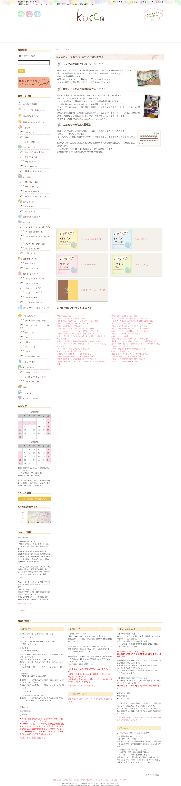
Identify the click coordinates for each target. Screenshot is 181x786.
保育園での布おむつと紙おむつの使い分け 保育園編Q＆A (133, 337)
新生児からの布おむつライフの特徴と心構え (74, 349)
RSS (121, 775)
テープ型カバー (66, 45)
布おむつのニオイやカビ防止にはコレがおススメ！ (76, 354)
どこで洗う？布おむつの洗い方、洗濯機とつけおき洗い (132, 317)
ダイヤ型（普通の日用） (32, 227)
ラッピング (25, 388)
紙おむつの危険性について (121, 347)
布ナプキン (25, 217)
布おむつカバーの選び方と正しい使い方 (72, 314)
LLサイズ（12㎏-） (30, 186)
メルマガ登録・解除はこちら (34, 494)
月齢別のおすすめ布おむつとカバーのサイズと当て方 (77, 317)
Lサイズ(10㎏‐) (141, 260)
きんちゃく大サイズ (30, 278)
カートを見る (157, 2)
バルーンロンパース (30, 377)
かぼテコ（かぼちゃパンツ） (33, 372)
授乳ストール (27, 337)
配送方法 (76, 775)
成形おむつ (27, 127)
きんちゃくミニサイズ (31, 288)
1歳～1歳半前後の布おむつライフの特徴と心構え (76, 352)
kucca (22, 606)
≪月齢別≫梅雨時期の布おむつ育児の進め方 (128, 354)
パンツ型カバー (26, 171)
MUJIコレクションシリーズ (54, 35)
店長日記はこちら (24, 599)
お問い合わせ (57, 775)
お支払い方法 (67, 775)
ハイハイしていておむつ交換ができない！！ (74, 344)
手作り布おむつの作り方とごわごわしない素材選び (76, 324)
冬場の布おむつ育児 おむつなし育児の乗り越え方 (130, 334)
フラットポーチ (28, 292)
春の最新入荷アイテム (29, 110)
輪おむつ (26, 132)
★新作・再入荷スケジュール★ (150, 28)
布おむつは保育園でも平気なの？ (70, 322)
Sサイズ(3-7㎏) (141, 235)
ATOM (126, 775)
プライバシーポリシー (103, 775)
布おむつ (24, 123)
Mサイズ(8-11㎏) (88, 260)
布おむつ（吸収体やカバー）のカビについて (74, 319)
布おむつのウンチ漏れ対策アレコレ (70, 347)
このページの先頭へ (153, 770)
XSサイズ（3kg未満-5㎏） (92, 235)
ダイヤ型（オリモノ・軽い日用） (35, 222)
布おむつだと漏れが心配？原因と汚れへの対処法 (130, 324)
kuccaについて (29, 27)
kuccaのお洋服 (26, 362)
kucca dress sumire (28, 393)
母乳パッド (27, 332)
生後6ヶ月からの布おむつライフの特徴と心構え (129, 349)
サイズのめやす (78, 27)
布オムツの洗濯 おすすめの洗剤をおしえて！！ (130, 344)
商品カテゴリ (78, 34)
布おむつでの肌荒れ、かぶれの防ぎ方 (125, 329)
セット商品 (27, 201)
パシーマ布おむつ (29, 137)
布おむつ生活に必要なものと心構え (124, 311)
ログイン (144, 2)
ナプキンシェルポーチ (31, 297)
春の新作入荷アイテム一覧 (30, 35)
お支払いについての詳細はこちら (32, 734)
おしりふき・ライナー (31, 263)
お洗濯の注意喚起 (102, 27)
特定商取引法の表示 (87, 775)
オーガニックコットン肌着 (32, 316)
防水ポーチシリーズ (28, 269)
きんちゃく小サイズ (30, 283)
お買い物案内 (102, 34)
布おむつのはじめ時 (65, 311)
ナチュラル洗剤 (26, 357)
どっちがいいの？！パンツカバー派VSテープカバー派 (77, 327)
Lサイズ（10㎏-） (29, 182)
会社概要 (115, 775)
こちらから (143, 745)
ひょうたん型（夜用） (31, 243)
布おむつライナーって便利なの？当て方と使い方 (130, 327)
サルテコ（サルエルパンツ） (33, 367)
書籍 (22, 382)
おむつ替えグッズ (27, 254)
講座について (54, 27)
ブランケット (27, 342)
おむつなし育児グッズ (29, 212)
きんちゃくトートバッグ (32, 273)
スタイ (25, 347)
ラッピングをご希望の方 (126, 27)
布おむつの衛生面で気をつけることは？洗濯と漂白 (76, 329)
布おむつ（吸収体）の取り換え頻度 (124, 357)
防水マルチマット (29, 328)
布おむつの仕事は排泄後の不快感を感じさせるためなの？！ (80, 337)
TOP (56, 45)
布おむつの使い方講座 (119, 332)
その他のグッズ (26, 311)
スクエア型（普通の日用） (32, 239)
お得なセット (25, 197)
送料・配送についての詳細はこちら (81, 681)
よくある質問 (126, 34)
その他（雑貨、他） (30, 351)
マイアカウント (119, 2)
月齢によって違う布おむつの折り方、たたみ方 (129, 322)
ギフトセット (27, 206)
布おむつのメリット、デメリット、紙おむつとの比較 (131, 319)
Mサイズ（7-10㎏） (30, 177)
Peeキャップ (27, 258)
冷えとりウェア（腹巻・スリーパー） (33, 304)
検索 (21, 66)
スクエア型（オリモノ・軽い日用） (34, 233)
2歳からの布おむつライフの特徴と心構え (127, 352)
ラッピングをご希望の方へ (30, 104)
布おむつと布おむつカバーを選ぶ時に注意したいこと (131, 314)
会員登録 (133, 2)
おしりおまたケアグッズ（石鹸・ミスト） (35, 322)
